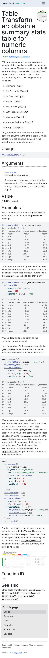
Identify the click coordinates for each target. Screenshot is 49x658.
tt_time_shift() (26, 596)
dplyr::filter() (10, 452)
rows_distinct (11, 495)
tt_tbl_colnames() (30, 593)
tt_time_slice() (10, 599)
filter (15, 362)
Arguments (9, 616)
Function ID (9, 629)
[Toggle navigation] (43, 3)
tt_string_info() (10, 593)
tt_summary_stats (10, 225)
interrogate (10, 521)
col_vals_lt (10, 285)
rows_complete (11, 493)
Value (6, 620)
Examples (8, 625)
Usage (7, 611)
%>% (43, 282)
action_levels (24, 475)
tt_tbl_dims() (9, 596)
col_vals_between (12, 368)
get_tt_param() (36, 590)
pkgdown (18, 652)
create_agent (10, 464)
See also (8, 634)
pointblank (8, 3)
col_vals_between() (31, 541)
